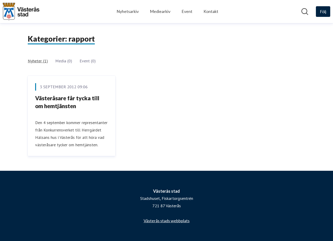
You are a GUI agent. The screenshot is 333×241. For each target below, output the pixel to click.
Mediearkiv (160, 11)
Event (187, 11)
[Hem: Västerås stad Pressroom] (21, 11)
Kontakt (211, 11)
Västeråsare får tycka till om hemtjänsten (67, 102)
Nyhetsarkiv (128, 11)
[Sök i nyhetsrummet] (304, 11)
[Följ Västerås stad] (323, 11)
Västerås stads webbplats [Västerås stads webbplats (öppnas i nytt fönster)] (167, 220)
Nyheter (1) (38, 61)
